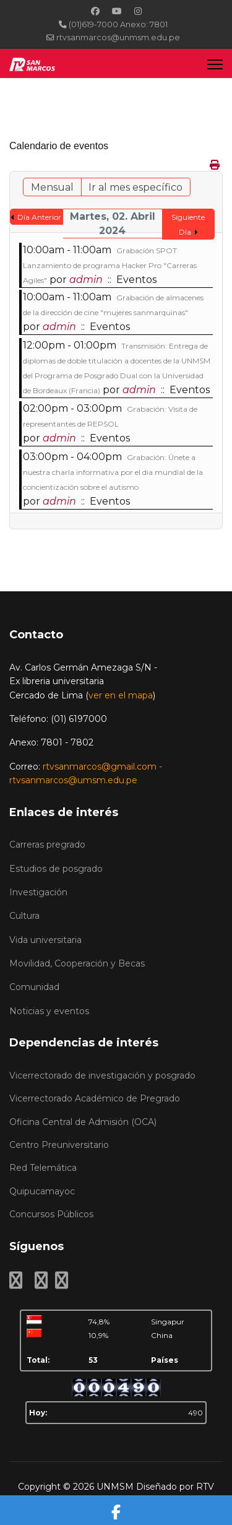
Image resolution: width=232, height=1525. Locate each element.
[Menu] (215, 64)
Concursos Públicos (51, 1214)
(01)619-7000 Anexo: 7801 (118, 24)
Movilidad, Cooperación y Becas (77, 963)
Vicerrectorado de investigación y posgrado (102, 1075)
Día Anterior (39, 217)
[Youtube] (117, 11)
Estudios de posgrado (56, 868)
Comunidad (34, 987)
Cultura (24, 915)
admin (86, 279)
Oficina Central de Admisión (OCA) (83, 1121)
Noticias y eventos (49, 1011)
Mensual (52, 187)
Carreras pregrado (47, 844)
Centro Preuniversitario (59, 1144)
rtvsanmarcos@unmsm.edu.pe (118, 37)
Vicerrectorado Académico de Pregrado (94, 1098)
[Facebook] (95, 11)
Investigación (38, 892)
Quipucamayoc (42, 1191)
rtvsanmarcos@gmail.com (100, 766)
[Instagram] (138, 11)
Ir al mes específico (135, 187)
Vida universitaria (45, 939)
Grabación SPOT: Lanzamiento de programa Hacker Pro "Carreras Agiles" (110, 265)
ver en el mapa (120, 695)
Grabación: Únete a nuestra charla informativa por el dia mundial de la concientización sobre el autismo (113, 472)
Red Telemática (43, 1167)
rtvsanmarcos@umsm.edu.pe (73, 780)
